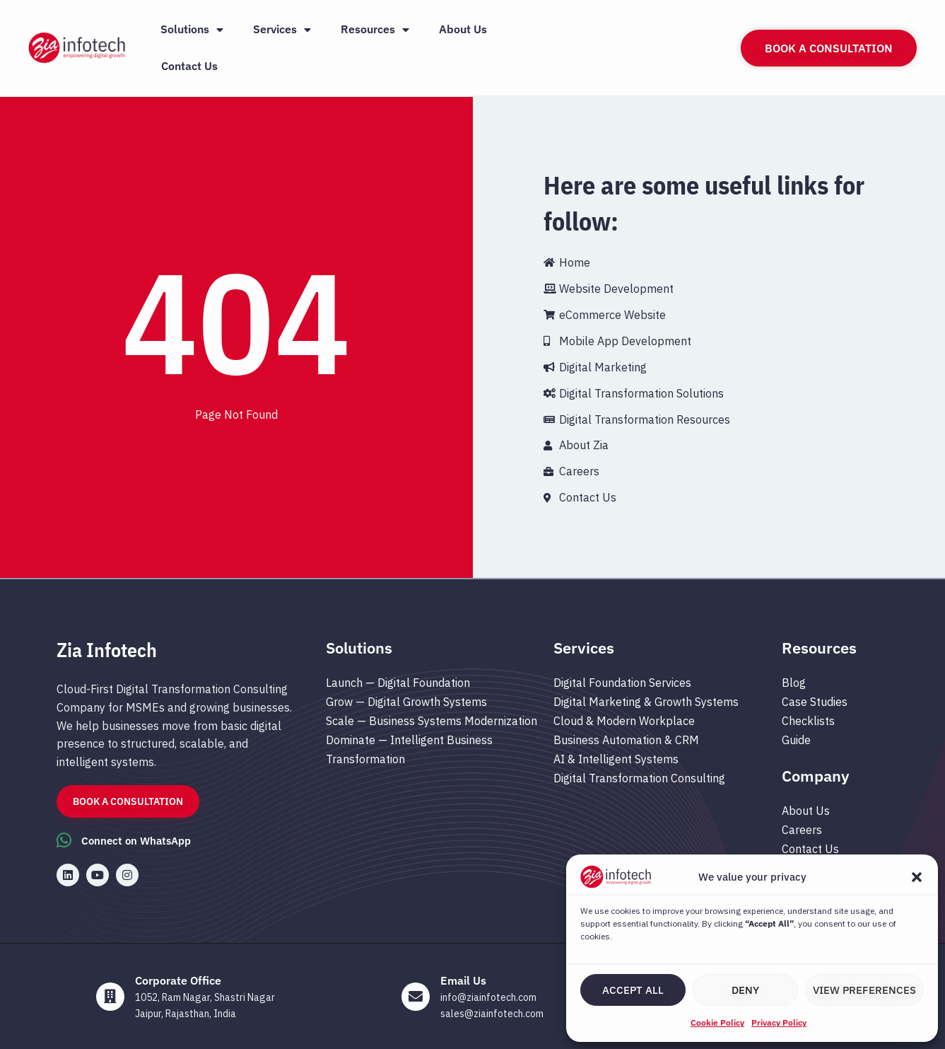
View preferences (864, 990)
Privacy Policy (778, 1022)
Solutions (191, 29)
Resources (375, 29)
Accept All (633, 990)
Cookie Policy (717, 1022)
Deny (745, 990)
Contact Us (189, 66)
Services (282, 29)
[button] (917, 877)
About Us (463, 29)
